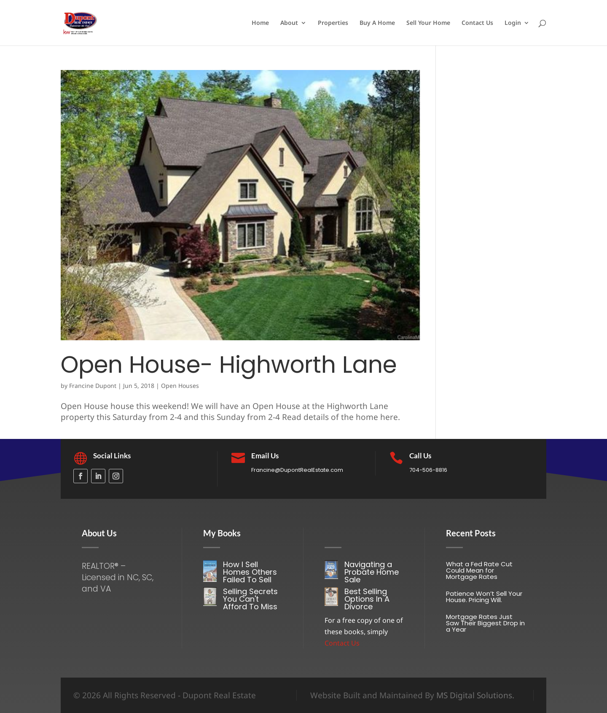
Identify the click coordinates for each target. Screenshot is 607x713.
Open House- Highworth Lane (229, 364)
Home (260, 23)
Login (513, 23)
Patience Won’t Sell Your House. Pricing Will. (484, 596)
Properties (333, 23)
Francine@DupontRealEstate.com (297, 470)
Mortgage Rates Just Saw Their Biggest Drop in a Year (485, 623)
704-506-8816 (428, 470)
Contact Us (477, 23)
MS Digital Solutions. (475, 695)
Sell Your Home (428, 23)
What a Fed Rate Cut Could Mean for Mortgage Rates (479, 570)
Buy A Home (377, 23)
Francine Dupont (92, 386)
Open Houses (180, 386)
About (289, 23)
